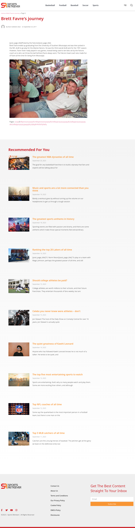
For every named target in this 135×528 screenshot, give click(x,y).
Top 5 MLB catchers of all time (48, 433)
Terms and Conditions (59, 496)
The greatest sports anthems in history (53, 218)
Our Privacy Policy (58, 500)
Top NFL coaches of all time (47, 404)
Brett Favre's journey (13, 13)
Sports (96, 5)
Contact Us (55, 486)
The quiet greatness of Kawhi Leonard (52, 343)
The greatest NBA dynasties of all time (53, 156)
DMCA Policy (56, 510)
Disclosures (55, 515)
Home (3, 13)
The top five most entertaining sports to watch (57, 374)
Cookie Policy (56, 505)
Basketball (50, 5)
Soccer (85, 5)
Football (62, 5)
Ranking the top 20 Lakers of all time (52, 249)
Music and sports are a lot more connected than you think (60, 189)
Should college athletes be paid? (49, 280)
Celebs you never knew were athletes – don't (56, 311)
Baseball (74, 5)
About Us (54, 491)
